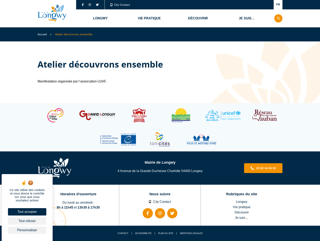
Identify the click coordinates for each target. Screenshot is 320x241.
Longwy (241, 201)
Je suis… (241, 217)
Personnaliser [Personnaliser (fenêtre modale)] (27, 230)
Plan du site (165, 233)
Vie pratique (241, 207)
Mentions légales (191, 233)
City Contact (120, 4)
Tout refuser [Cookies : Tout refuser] (27, 221)
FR (278, 4)
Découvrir (242, 212)
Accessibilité (143, 233)
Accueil (42, 34)
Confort (265, 4)
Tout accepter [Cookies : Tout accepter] (27, 211)
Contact (123, 233)
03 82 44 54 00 (266, 168)
